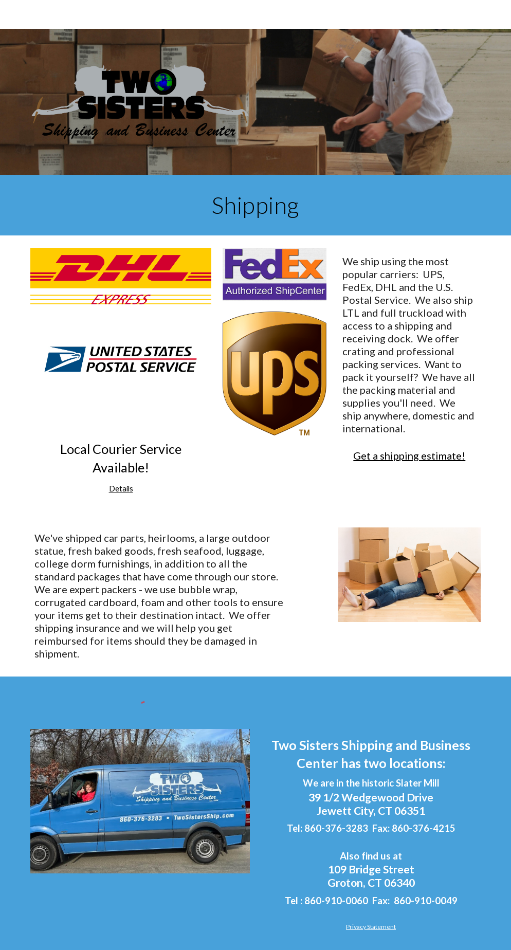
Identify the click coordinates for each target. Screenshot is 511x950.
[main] (256, 205)
